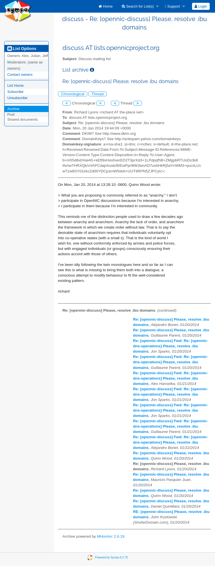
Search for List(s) (138, 6)
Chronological (72, 94)
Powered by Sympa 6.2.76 (111, 557)
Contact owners (19, 74)
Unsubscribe (17, 98)
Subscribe (15, 92)
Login (201, 6)
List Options (21, 48)
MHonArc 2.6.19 (110, 536)
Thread (98, 94)
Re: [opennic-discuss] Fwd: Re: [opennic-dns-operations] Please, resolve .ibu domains (170, 346)
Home (106, 6)
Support (172, 6)
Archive (13, 109)
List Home (15, 85)
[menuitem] (105, 6)
